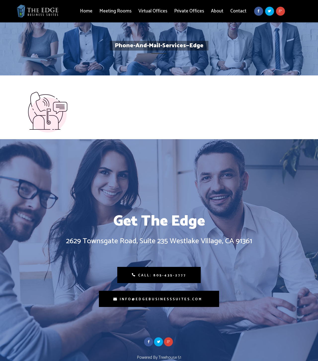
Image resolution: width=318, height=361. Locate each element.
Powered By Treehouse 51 (159, 357)
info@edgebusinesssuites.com (161, 299)
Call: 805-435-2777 (162, 275)
